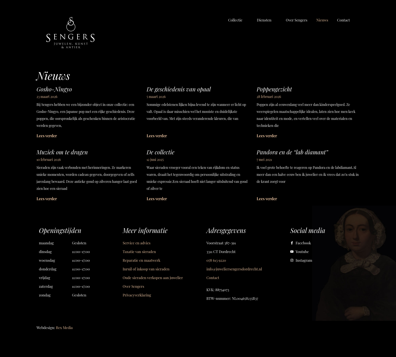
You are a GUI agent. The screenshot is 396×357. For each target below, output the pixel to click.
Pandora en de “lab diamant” (292, 152)
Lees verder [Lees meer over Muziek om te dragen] (47, 198)
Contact (213, 277)
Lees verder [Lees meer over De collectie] (157, 198)
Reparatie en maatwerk (141, 260)
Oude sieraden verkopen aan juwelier (153, 277)
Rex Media (64, 327)
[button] (238, 20)
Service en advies (136, 242)
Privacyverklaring (137, 295)
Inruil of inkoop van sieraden (146, 269)
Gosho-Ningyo (54, 89)
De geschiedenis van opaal (179, 89)
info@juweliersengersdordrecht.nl (234, 269)
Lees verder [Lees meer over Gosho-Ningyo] (47, 135)
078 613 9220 (216, 260)
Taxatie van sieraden (139, 251)
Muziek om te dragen (62, 152)
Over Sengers (133, 286)
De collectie (160, 152)
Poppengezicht (274, 89)
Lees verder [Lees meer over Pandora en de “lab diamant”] (267, 198)
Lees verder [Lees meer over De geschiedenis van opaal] (157, 135)
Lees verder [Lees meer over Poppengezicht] (267, 135)
